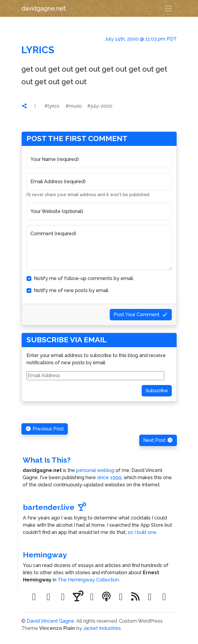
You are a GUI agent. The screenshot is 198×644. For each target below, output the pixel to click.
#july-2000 (99, 106)
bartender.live (54, 507)
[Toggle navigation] (168, 8)
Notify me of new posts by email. (71, 290)
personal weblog (95, 470)
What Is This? (47, 460)
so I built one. (142, 532)
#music (73, 106)
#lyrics (51, 106)
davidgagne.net (43, 8)
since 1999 (109, 477)
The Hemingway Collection (88, 580)
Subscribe (157, 390)
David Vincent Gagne (50, 621)
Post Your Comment (141, 314)
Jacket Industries (102, 628)
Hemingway (45, 554)
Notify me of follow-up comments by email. (84, 278)
